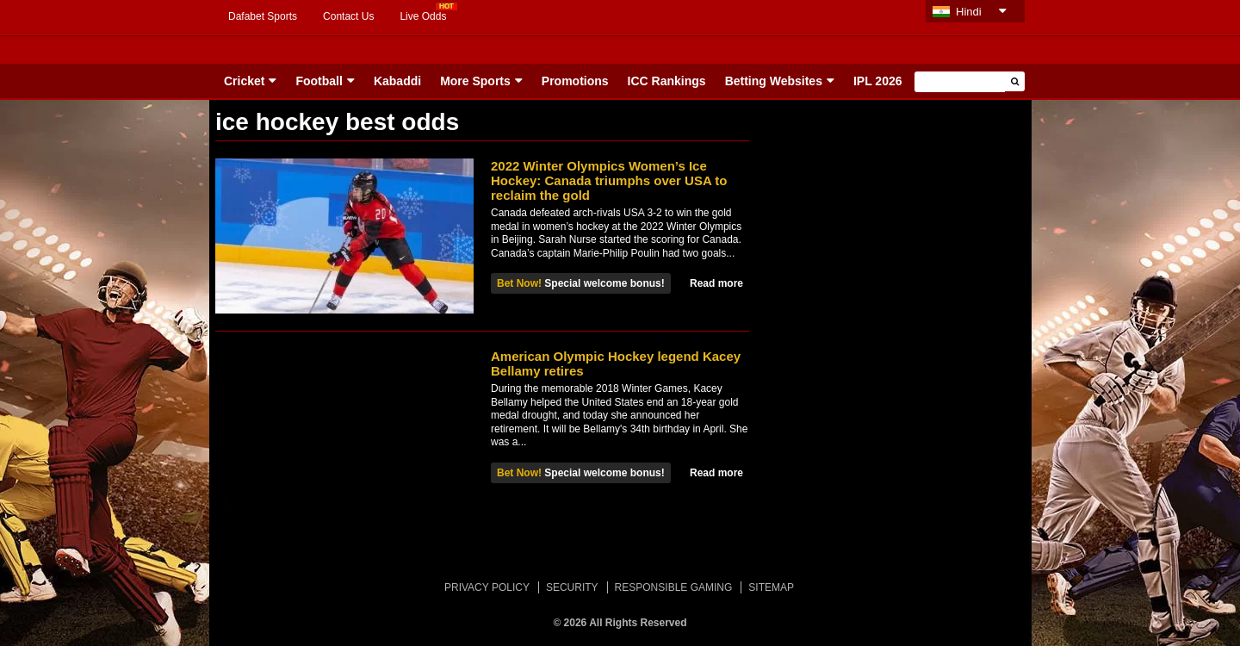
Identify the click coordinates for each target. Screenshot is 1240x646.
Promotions (575, 81)
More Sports (475, 81)
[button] (1015, 81)
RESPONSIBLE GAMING (674, 587)
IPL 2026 (877, 81)
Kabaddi (397, 81)
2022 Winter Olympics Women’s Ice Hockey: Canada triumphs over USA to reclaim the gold (609, 180)
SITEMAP (771, 587)
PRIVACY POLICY (487, 587)
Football (318, 81)
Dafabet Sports (262, 16)
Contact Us (348, 16)
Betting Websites (773, 81)
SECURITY (572, 587)
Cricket (244, 81)
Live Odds (423, 16)
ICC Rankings (667, 81)
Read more (716, 283)
